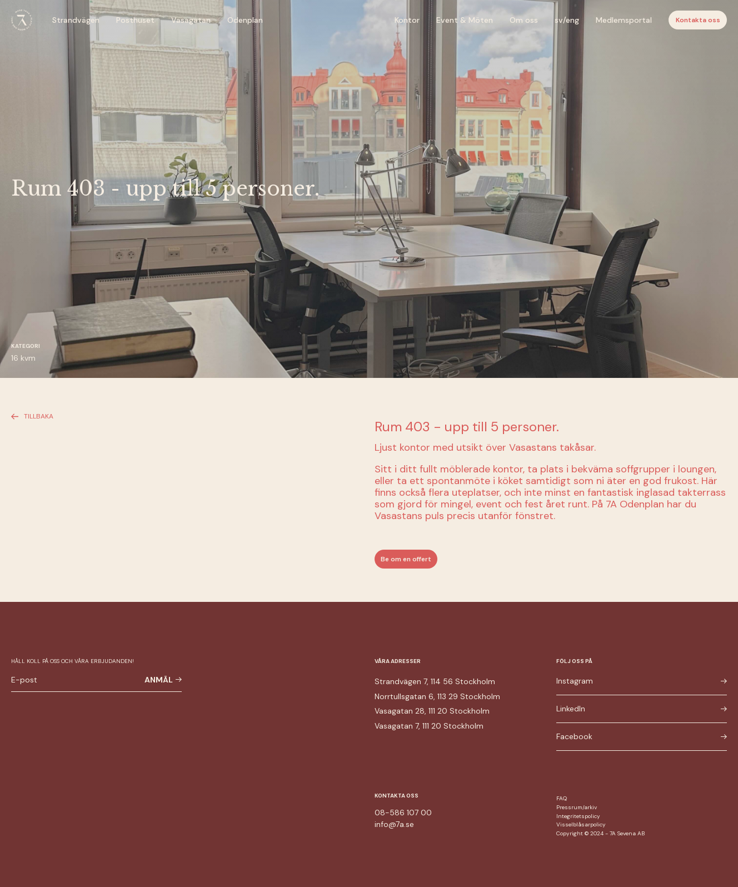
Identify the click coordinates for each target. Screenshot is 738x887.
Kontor (407, 20)
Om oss (524, 20)
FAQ (561, 798)
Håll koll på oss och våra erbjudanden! (72, 661)
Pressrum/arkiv (576, 807)
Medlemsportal (624, 20)
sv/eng (567, 20)
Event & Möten (464, 20)
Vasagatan (191, 20)
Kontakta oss (698, 20)
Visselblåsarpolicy (581, 824)
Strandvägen (75, 20)
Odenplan (245, 20)
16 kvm (23, 358)
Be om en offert (406, 559)
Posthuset (135, 20)
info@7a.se (394, 824)
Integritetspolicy (578, 816)
